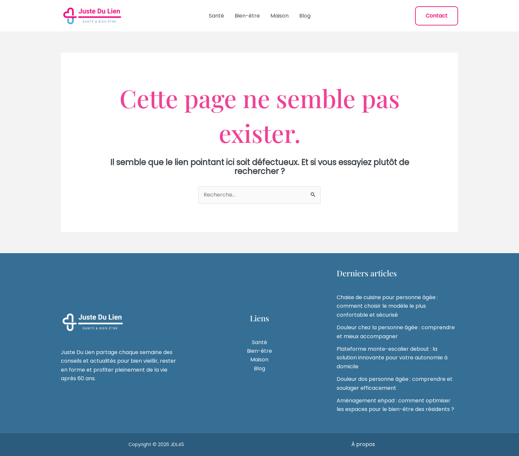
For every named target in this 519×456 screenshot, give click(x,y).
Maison (279, 16)
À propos (363, 444)
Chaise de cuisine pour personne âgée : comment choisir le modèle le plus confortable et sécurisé (387, 306)
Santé (216, 16)
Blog (304, 16)
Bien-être (247, 16)
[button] (436, 15)
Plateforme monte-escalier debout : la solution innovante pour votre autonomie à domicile (392, 357)
